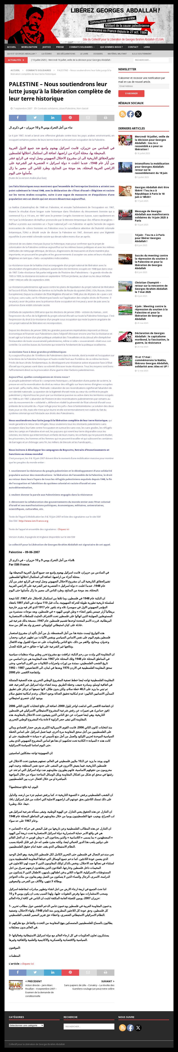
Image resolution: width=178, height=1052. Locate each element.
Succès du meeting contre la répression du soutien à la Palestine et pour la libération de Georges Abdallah (151, 262)
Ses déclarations (66, 53)
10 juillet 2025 (143, 153)
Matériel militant (117, 53)
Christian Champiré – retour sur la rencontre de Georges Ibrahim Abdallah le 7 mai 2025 (151, 287)
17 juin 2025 (142, 201)
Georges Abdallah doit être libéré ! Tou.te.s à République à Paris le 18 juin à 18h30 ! (152, 192)
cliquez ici (27, 963)
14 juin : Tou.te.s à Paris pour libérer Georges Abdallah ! (150, 238)
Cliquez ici (63, 529)
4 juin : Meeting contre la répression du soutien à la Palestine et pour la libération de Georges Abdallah (151, 313)
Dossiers (98, 53)
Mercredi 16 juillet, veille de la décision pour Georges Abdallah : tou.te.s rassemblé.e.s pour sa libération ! (152, 143)
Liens (147, 47)
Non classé (82, 108)
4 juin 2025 (142, 296)
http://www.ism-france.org (33, 520)
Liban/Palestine (67, 108)
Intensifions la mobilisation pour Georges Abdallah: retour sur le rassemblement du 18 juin (152, 168)
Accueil (11, 47)
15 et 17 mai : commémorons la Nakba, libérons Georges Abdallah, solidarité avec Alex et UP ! (152, 361)
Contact (133, 47)
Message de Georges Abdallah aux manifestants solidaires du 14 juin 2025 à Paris (152, 215)
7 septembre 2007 (22, 108)
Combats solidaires (80, 47)
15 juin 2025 (142, 224)
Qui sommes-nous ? (111, 47)
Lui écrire (47, 53)
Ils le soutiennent (142, 53)
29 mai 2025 (142, 323)
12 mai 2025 (142, 370)
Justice (47, 47)
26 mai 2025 (142, 346)
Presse (60, 47)
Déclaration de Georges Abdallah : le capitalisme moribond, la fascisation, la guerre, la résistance (152, 337)
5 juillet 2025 (143, 177)
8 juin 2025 (142, 245)
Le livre (84, 53)
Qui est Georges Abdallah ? (21, 53)
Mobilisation (29, 47)
